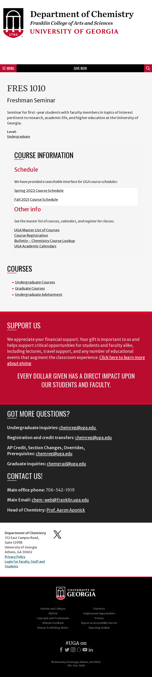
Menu (8, 68)
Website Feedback (53, 622)
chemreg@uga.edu (78, 427)
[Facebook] (61, 649)
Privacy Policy (15, 557)
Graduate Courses (30, 288)
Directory (99, 608)
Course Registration (31, 235)
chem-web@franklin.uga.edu (60, 500)
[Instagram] (73, 649)
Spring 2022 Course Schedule (39, 190)
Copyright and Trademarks (53, 618)
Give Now (80, 68)
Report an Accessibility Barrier (99, 622)
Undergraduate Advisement (38, 294)
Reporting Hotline (99, 627)
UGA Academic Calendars (35, 246)
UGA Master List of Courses (37, 230)
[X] (67, 649)
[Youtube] (85, 649)
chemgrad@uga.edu (66, 463)
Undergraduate (18, 136)
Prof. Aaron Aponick (66, 510)
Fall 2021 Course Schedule (36, 199)
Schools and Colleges (53, 608)
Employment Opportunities (99, 613)
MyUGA (52, 613)
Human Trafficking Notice (52, 627)
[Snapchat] (79, 649)
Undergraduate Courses (35, 282)
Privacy (99, 618)
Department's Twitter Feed (57, 535)
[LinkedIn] (90, 649)
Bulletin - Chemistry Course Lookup (44, 240)
